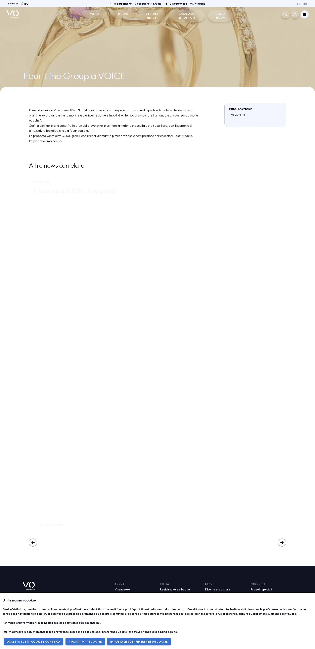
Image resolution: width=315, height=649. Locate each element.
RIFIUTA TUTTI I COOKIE (85, 641)
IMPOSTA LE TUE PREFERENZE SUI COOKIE (139, 641)
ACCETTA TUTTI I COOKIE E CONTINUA (33, 641)
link (98, 623)
